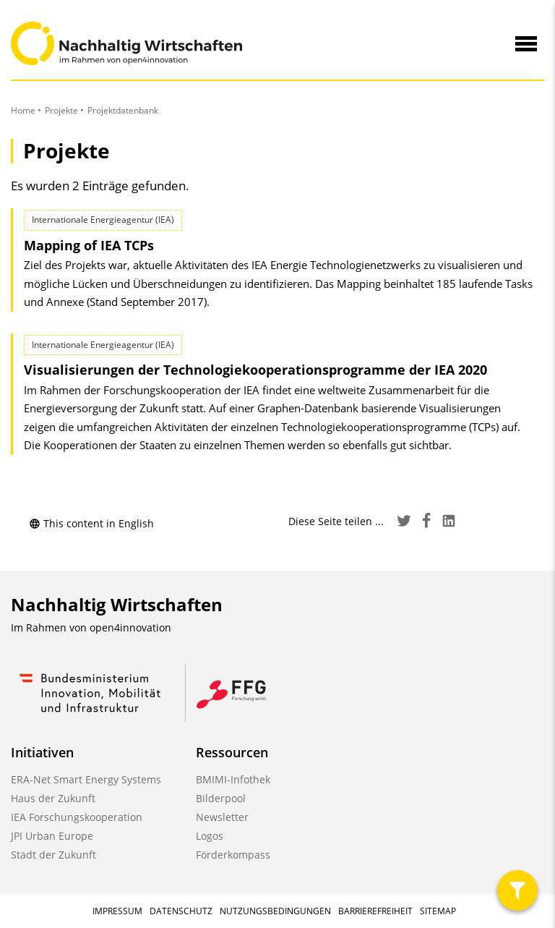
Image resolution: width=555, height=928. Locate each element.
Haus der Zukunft (53, 798)
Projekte (61, 110)
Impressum (117, 911)
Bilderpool (221, 798)
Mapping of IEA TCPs (89, 245)
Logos (209, 836)
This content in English (91, 523)
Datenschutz (181, 911)
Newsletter (222, 817)
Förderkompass (233, 854)
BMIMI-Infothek (233, 779)
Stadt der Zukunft (53, 854)
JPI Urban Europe (52, 836)
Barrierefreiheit (375, 911)
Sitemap (438, 911)
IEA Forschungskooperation (76, 817)
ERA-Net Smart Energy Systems (86, 779)
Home (23, 110)
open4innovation (130, 627)
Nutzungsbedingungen (275, 911)
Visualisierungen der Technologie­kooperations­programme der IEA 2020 (255, 369)
